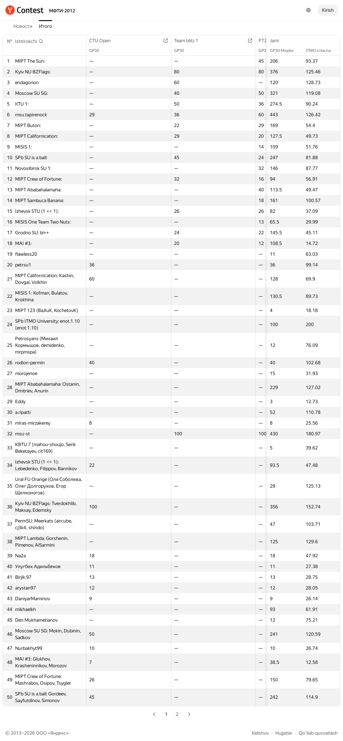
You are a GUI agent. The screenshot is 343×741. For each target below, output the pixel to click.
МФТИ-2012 (62, 10)
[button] (29, 41)
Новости (22, 26)
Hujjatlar (283, 733)
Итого (45, 26)
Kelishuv (260, 733)
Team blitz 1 (189, 40)
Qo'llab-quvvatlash (318, 733)
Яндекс (58, 733)
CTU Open (103, 40)
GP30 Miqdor (285, 50)
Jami (278, 40)
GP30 (97, 50)
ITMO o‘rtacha (321, 50)
